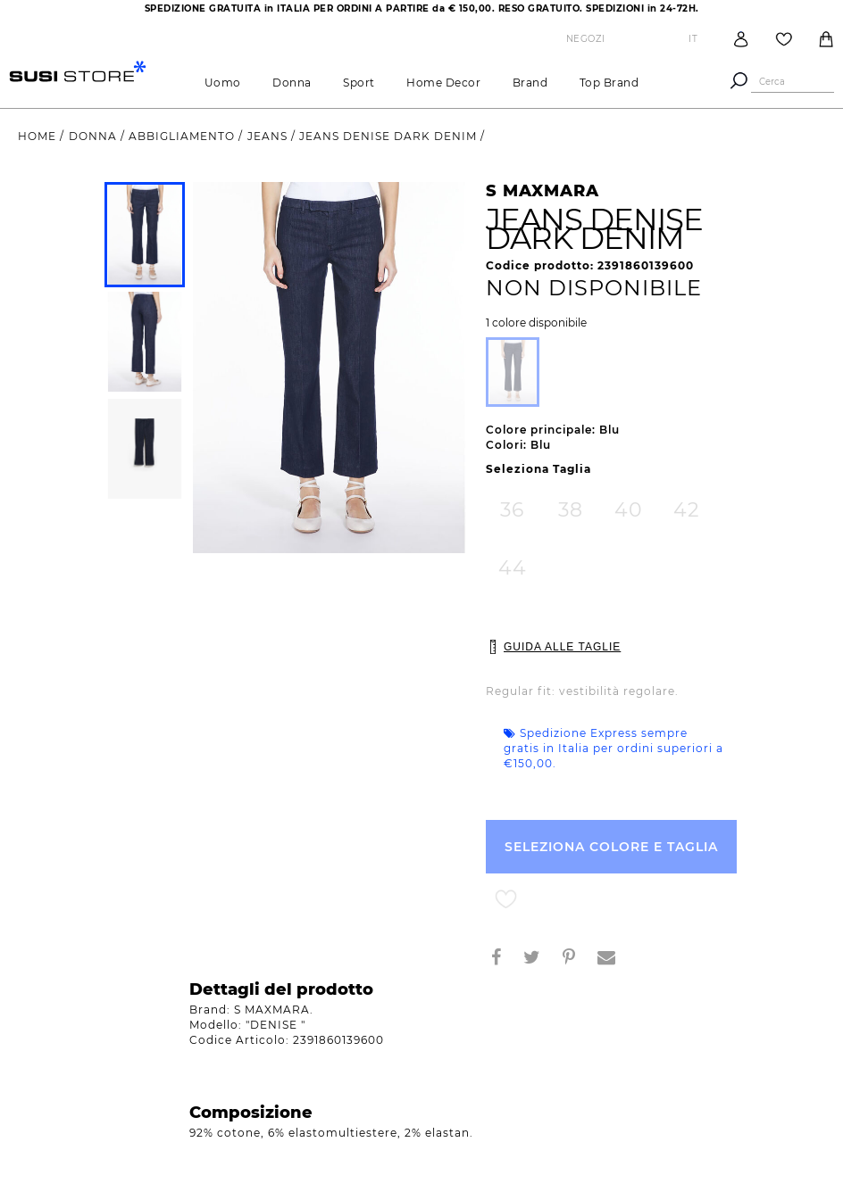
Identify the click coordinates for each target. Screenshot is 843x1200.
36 (512, 510)
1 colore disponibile (536, 323)
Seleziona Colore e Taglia (611, 847)
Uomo (222, 82)
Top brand (609, 82)
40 (628, 510)
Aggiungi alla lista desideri (506, 900)
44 (512, 568)
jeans (269, 136)
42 (686, 510)
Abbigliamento (183, 136)
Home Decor (443, 82)
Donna (292, 82)
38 (570, 510)
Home (39, 136)
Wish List (784, 39)
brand (530, 82)
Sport (359, 82)
